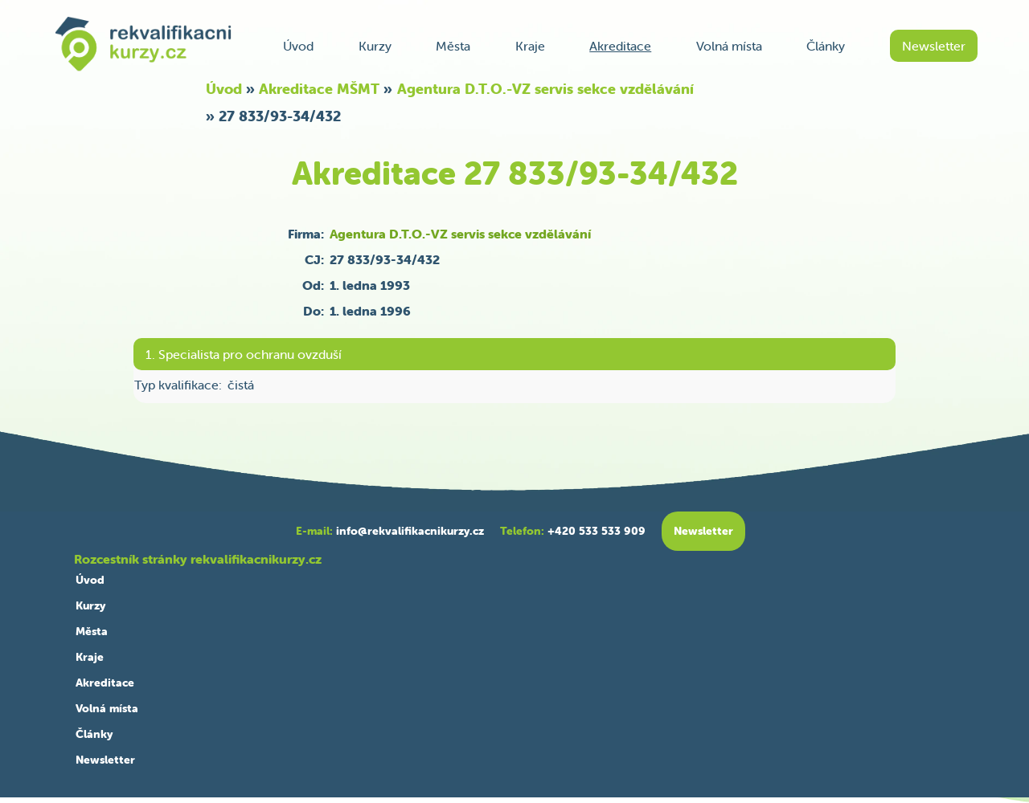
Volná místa (729, 46)
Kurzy (375, 46)
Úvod (298, 46)
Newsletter (933, 46)
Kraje (530, 46)
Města (453, 46)
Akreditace (620, 46)
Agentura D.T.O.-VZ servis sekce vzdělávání (545, 88)
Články (825, 46)
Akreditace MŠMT (319, 88)
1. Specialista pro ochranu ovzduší (244, 354)
